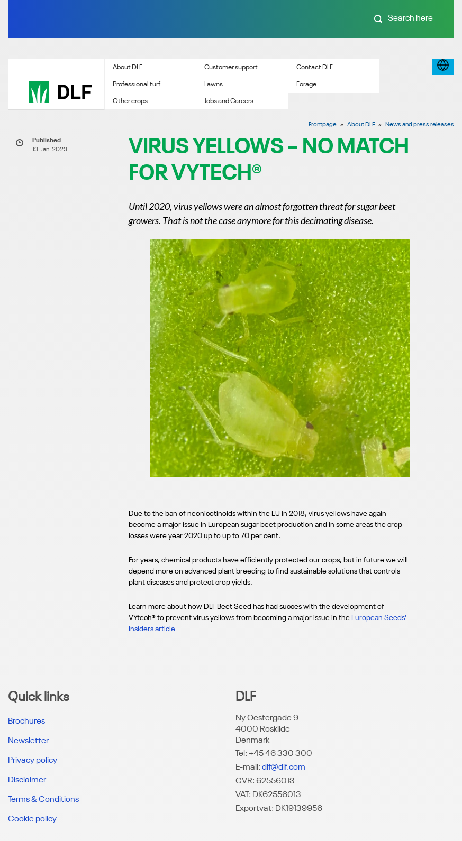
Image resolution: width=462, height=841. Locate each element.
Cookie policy (32, 819)
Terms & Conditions (43, 800)
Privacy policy (32, 760)
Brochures (26, 721)
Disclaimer (27, 780)
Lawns (213, 84)
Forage (306, 84)
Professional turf (136, 84)
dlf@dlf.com (283, 767)
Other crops (130, 101)
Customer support (231, 67)
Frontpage (323, 125)
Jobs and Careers (228, 101)
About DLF (127, 67)
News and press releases (419, 125)
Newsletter (28, 741)
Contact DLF (314, 67)
